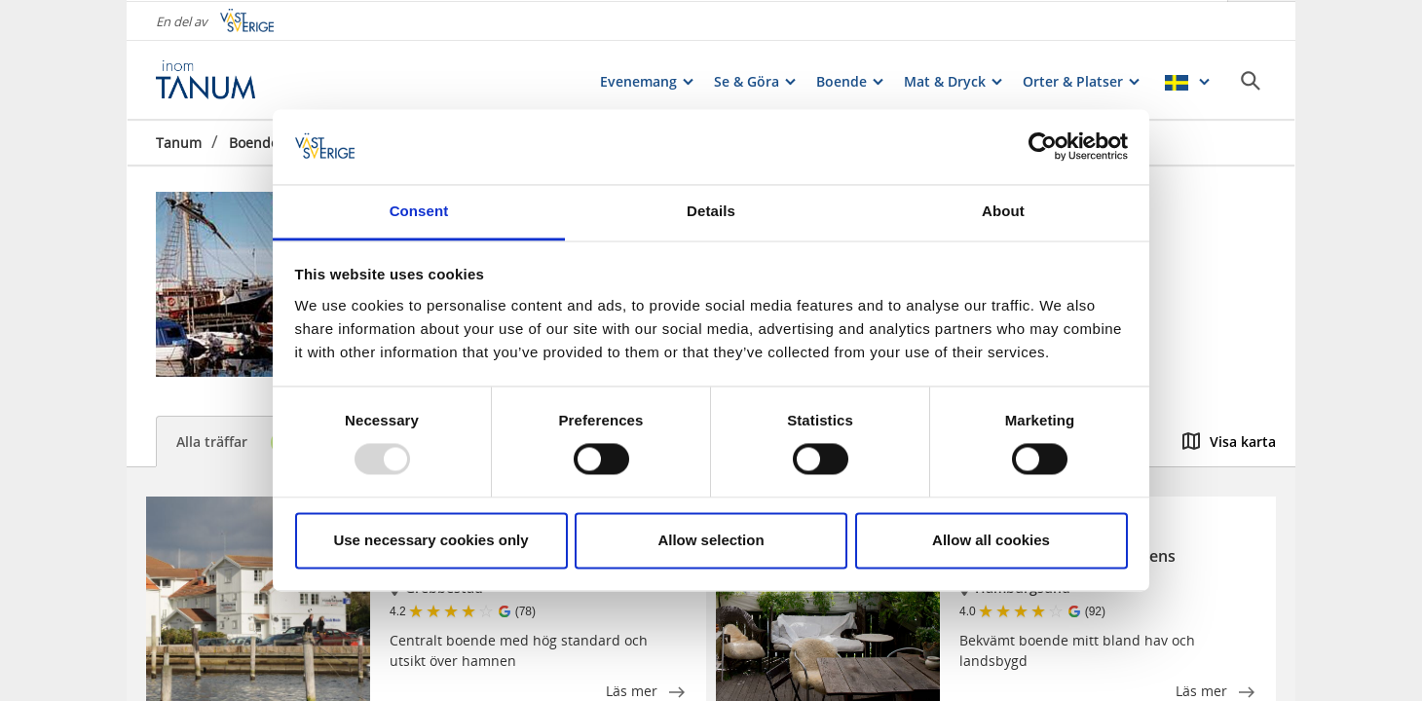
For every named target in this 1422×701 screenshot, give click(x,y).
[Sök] (1250, 79)
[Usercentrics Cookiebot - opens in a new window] (1042, 147)
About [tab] (1003, 211)
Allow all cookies (991, 540)
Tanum (179, 140)
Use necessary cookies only (430, 540)
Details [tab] (711, 211)
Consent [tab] (419, 211)
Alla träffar (240, 442)
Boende (254, 140)
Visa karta (1229, 441)
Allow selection (710, 540)
